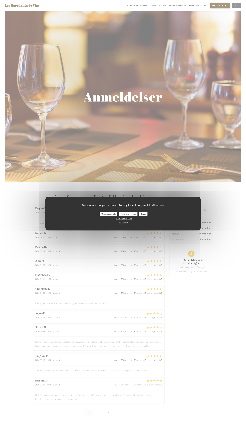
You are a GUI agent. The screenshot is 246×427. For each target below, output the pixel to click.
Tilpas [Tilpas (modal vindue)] (143, 214)
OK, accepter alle (108, 214)
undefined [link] (123, 223)
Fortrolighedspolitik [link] (124, 218)
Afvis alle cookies (128, 214)
